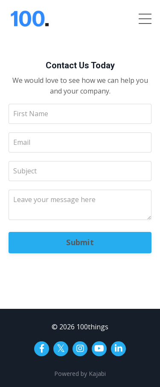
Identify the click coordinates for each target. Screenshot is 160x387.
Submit (80, 242)
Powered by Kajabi (80, 373)
